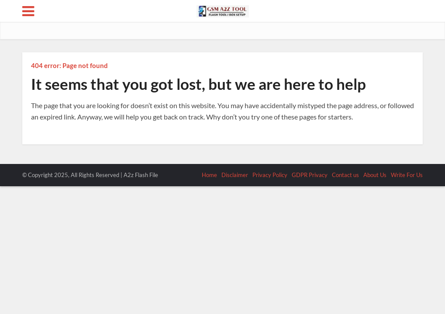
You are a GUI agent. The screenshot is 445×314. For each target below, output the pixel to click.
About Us (374, 174)
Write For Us (407, 174)
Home (209, 174)
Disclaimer (234, 174)
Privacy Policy (269, 174)
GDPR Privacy (310, 174)
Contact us (345, 174)
